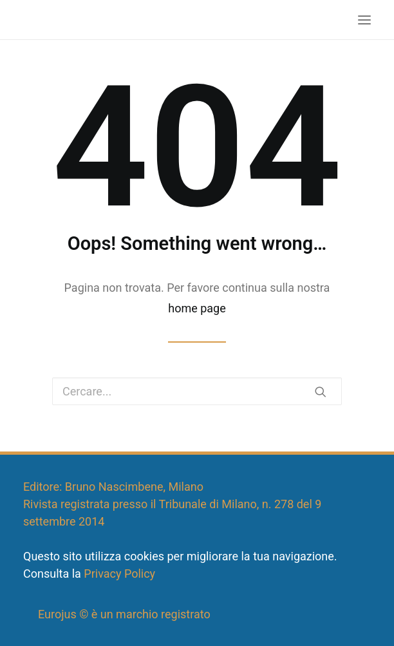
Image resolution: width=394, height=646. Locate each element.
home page (197, 308)
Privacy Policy (119, 573)
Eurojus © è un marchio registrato (124, 614)
